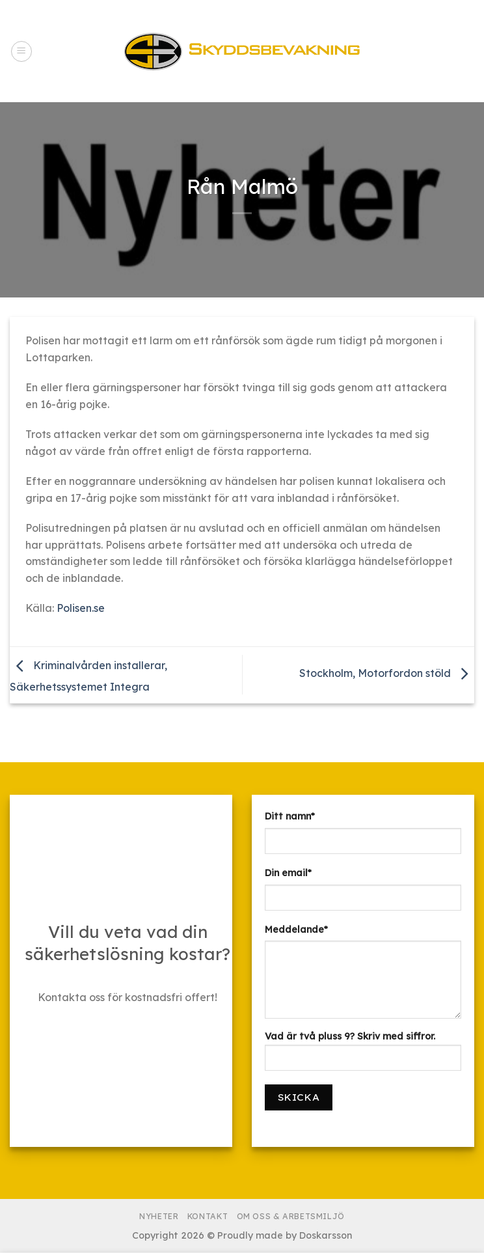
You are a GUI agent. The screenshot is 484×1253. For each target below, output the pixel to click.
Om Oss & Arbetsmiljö (291, 1216)
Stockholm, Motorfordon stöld (386, 673)
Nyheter (158, 1216)
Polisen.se (81, 607)
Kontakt (207, 1216)
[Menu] (21, 51)
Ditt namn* (290, 816)
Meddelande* (296, 929)
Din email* (288, 873)
